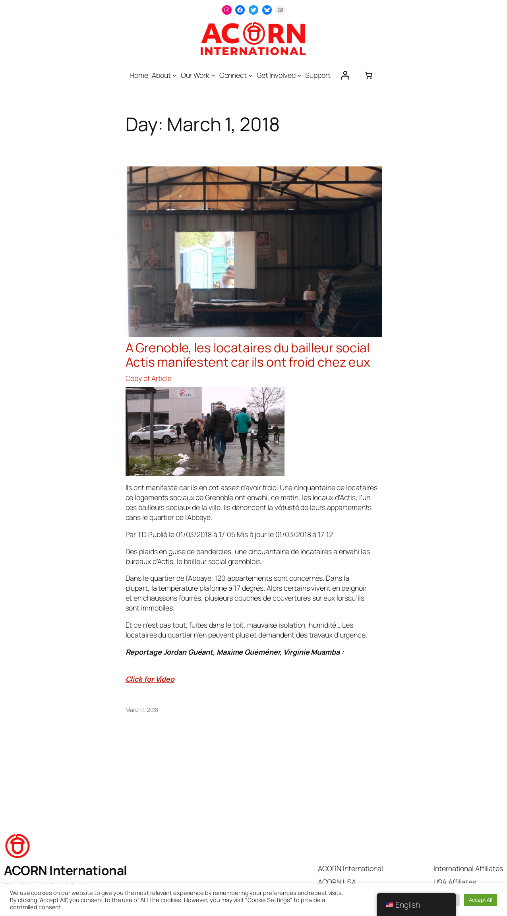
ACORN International (65, 870)
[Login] (345, 75)
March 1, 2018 (142, 709)
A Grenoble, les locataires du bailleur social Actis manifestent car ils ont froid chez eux (248, 355)
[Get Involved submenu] (299, 75)
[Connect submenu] (250, 75)
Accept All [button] (480, 899)
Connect (233, 75)
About (161, 75)
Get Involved (276, 75)
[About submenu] (174, 75)
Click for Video (150, 679)
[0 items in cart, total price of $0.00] (368, 75)
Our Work (195, 75)
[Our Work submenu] (213, 75)
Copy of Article (149, 378)
